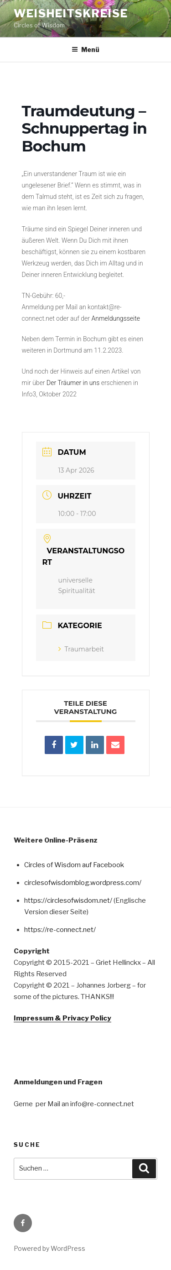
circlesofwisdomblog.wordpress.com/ (82, 883)
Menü (85, 49)
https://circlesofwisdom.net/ (68, 900)
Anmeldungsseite (115, 318)
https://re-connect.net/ (60, 930)
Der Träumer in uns (74, 382)
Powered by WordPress (49, 1248)
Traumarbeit (81, 649)
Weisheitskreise (71, 13)
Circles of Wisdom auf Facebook (74, 865)
